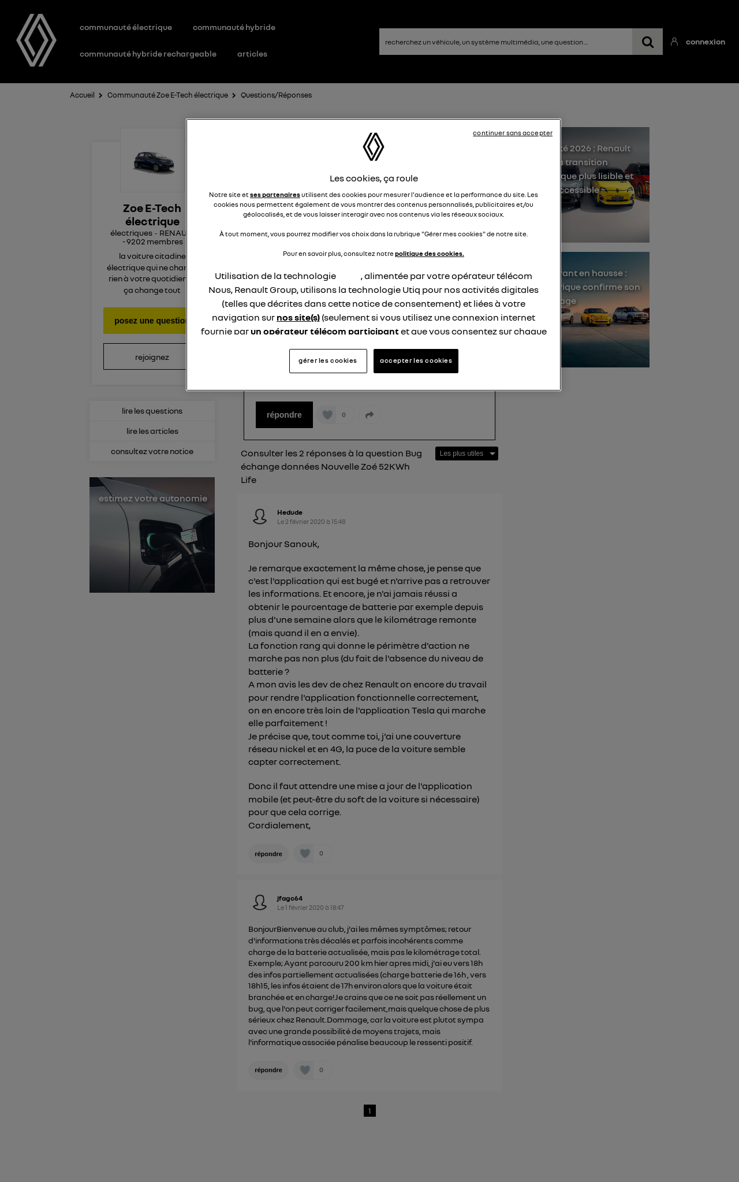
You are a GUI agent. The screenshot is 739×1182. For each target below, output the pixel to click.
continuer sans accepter (513, 133)
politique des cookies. (429, 254)
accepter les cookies (416, 360)
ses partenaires (275, 195)
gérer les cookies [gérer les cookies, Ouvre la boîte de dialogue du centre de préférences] (327, 360)
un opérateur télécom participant (325, 331)
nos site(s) (298, 317)
